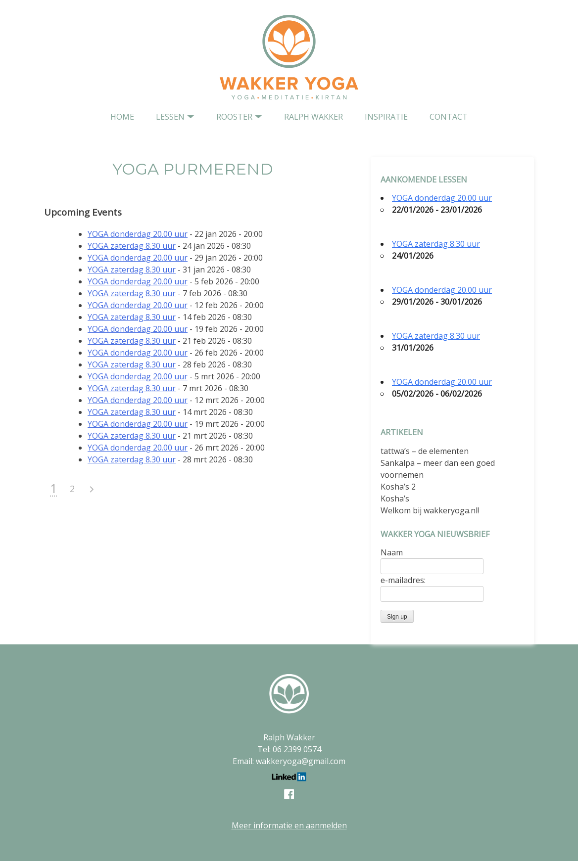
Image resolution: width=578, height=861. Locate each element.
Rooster (234, 116)
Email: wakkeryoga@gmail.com (289, 761)
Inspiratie (386, 116)
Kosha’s (395, 498)
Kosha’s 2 (398, 486)
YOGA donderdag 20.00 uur (138, 233)
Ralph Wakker (313, 116)
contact (449, 116)
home (122, 116)
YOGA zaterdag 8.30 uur (132, 245)
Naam (392, 552)
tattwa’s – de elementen (425, 451)
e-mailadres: (403, 580)
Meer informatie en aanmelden (289, 825)
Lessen (170, 116)
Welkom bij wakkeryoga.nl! (430, 510)
